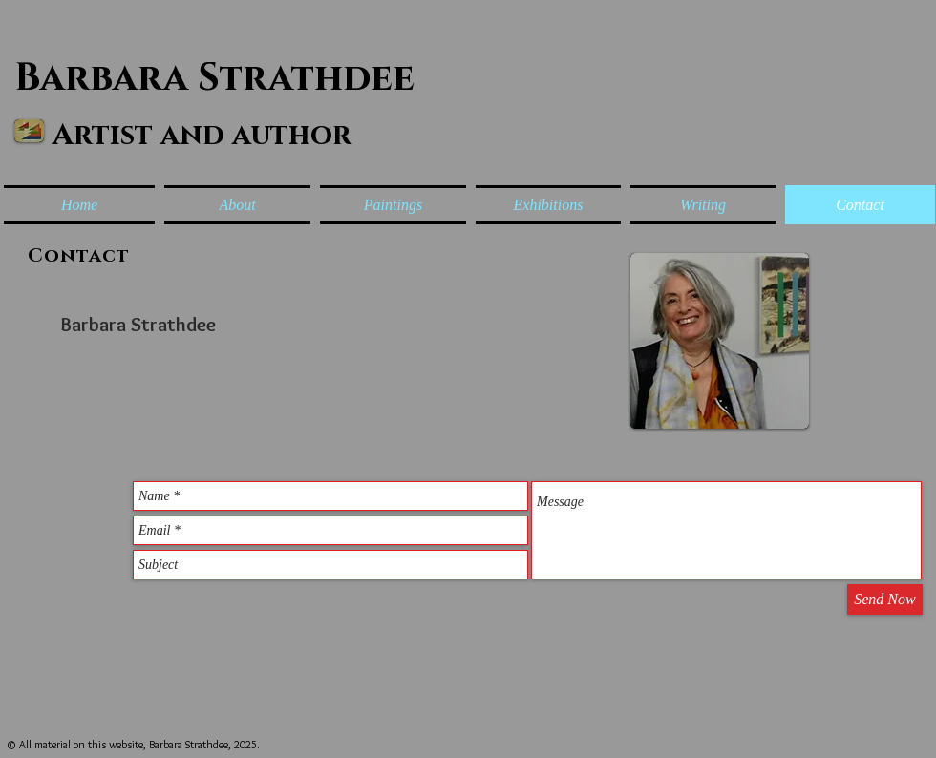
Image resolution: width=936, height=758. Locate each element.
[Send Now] (885, 599)
